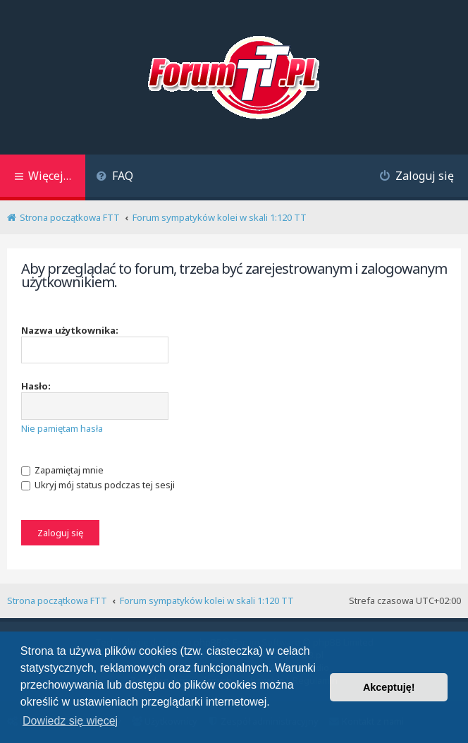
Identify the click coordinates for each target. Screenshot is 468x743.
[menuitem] (114, 177)
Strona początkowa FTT (57, 600)
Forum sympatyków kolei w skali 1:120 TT (207, 600)
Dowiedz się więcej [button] (70, 721)
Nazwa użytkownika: (69, 330)
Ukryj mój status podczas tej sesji (98, 484)
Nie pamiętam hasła (62, 428)
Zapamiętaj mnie (62, 470)
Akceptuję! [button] (389, 687)
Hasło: (36, 386)
